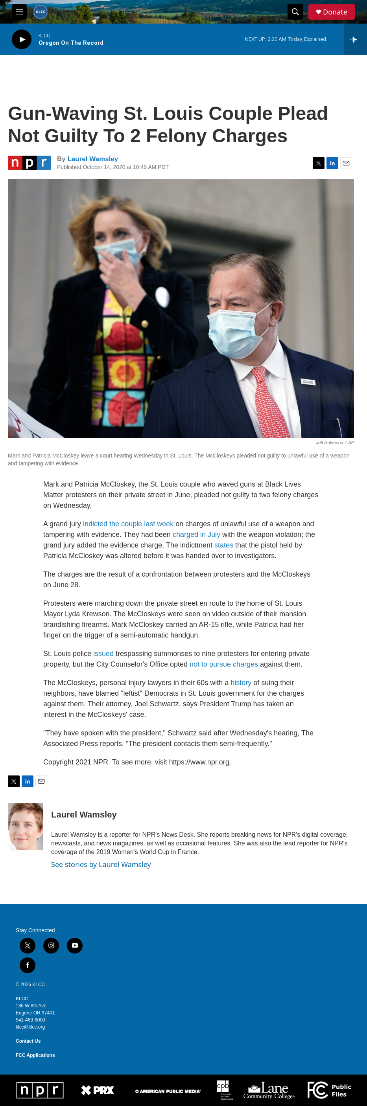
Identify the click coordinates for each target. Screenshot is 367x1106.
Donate (335, 12)
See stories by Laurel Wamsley (101, 864)
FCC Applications (35, 1055)
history (242, 683)
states (224, 545)
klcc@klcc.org (30, 1027)
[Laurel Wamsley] (25, 826)
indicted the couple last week (128, 524)
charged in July (196, 534)
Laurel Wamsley (92, 159)
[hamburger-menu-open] (19, 12)
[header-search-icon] (295, 12)
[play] (21, 39)
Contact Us (28, 1041)
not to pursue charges (224, 664)
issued (103, 654)
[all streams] (355, 39)
